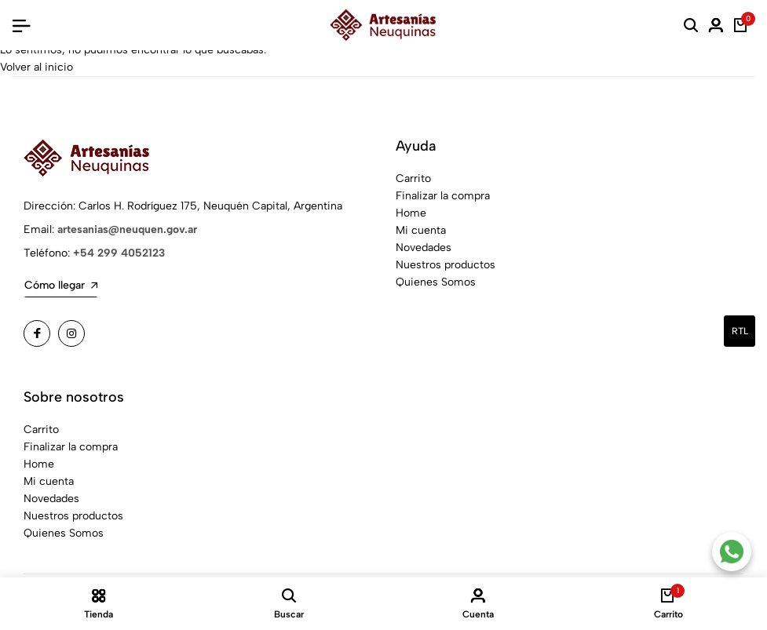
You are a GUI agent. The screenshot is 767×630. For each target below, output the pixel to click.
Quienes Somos (436, 282)
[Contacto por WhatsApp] (731, 551)
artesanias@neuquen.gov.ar (127, 229)
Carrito (413, 178)
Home (411, 213)
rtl (740, 331)
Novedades (423, 247)
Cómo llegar (60, 285)
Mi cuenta (421, 230)
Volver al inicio (36, 67)
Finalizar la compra (443, 195)
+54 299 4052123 (119, 253)
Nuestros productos (445, 264)
